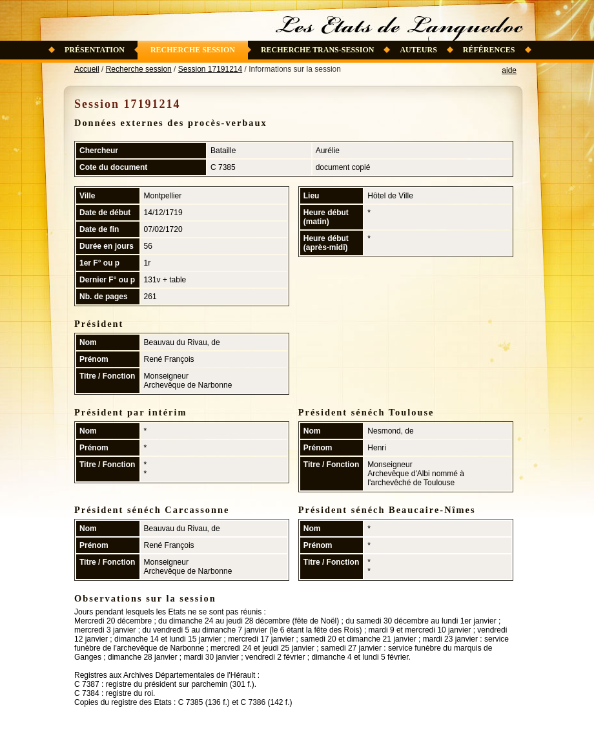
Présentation (95, 49)
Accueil (86, 69)
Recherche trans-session (317, 49)
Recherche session (192, 49)
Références (489, 49)
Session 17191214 (210, 69)
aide (509, 70)
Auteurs (418, 49)
